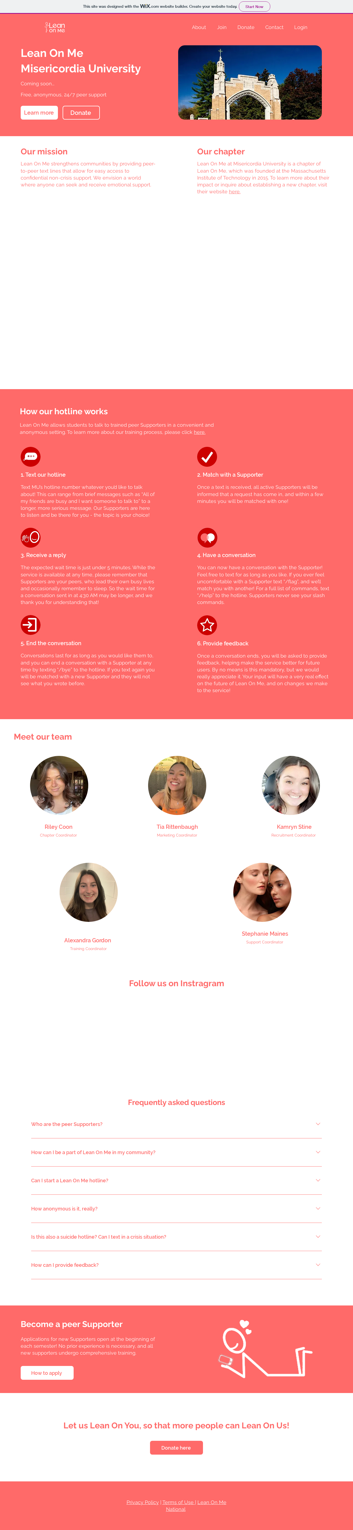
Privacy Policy (143, 1502)
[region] (59, 785)
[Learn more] (39, 113)
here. (199, 432)
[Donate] (81, 113)
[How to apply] (47, 1373)
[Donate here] (176, 1448)
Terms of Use (178, 1502)
